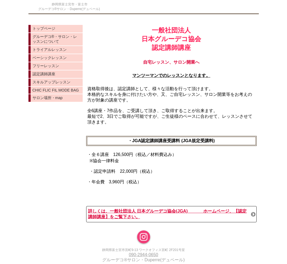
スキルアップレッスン (51, 82)
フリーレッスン (46, 66)
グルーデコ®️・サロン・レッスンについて (55, 39)
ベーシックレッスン (50, 58)
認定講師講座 (44, 74)
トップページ (44, 28)
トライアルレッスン (50, 49)
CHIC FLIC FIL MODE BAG (56, 90)
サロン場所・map (48, 98)
